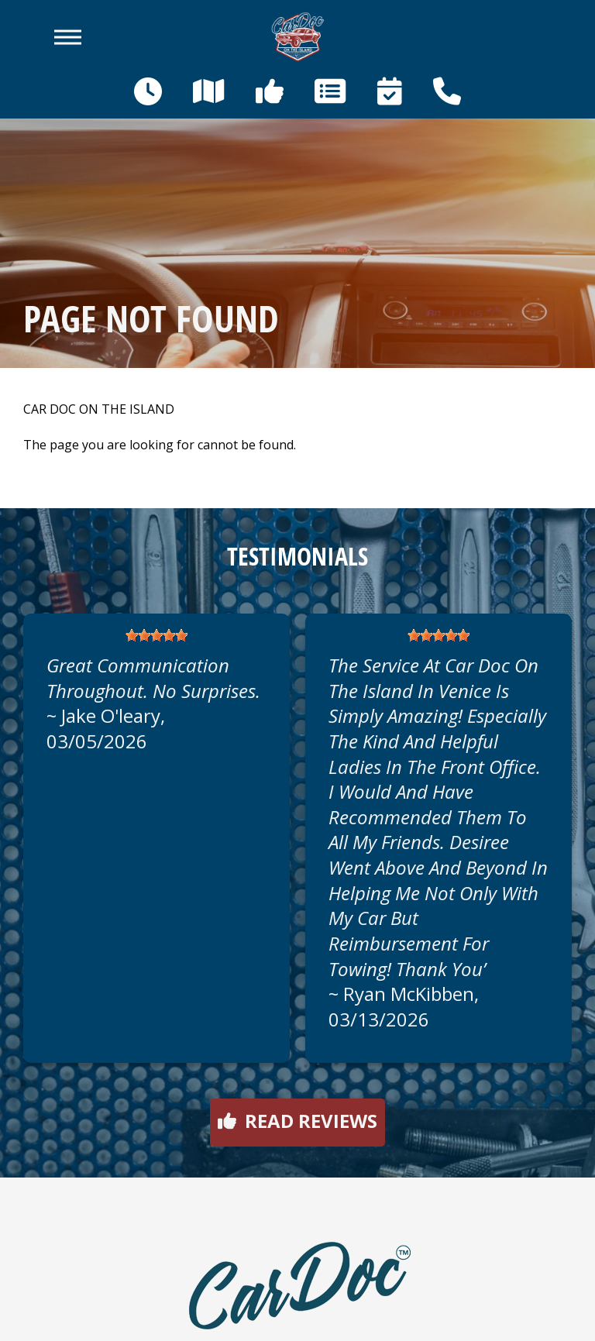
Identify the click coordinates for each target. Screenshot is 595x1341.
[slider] (156, 635)
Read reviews (297, 1120)
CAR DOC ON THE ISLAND (98, 409)
